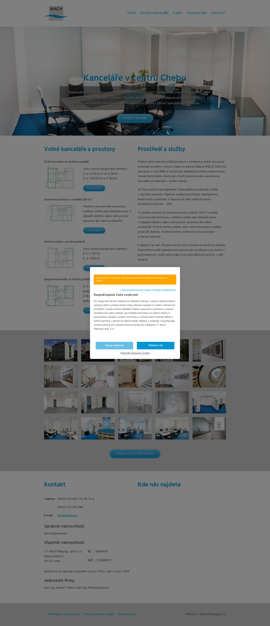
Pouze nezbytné (114, 345)
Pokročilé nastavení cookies (135, 353)
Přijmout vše (155, 345)
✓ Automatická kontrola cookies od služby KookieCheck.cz (148, 290)
